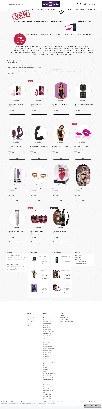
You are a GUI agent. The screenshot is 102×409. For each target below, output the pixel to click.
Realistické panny (50, 9)
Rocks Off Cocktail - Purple (15, 147)
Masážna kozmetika (66, 51)
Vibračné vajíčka (35, 47)
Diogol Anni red (56, 189)
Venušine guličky (60, 47)
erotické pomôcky (26, 65)
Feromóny (56, 34)
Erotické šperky (16, 53)
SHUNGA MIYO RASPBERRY (38, 104)
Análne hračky (15, 22)
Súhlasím (96, 406)
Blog (28, 325)
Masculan (75, 49)
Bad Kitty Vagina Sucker (65, 285)
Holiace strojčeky (80, 51)
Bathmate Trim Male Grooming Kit (17, 231)
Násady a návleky (56, 22)
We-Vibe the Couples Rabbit (82, 147)
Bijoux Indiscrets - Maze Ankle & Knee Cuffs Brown (40, 189)
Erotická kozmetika (36, 51)
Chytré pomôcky (75, 27)
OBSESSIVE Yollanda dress (59, 104)
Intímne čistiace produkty (20, 51)
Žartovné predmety (29, 53)
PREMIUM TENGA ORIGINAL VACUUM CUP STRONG (84, 104)
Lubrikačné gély (85, 49)
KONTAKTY (29, 323)
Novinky (23, 15)
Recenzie (29, 316)
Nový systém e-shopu (12, 264)
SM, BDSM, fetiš (72, 47)
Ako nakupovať (30, 318)
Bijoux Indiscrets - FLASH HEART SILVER (43, 256)
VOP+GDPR (29, 321)
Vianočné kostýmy (22, 47)
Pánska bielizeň (46, 34)
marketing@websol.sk (80, 264)
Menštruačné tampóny (55, 53)
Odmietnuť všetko (84, 406)
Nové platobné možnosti (13, 256)
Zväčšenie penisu (89, 53)
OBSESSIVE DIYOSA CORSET (60, 147)
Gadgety (91, 51)
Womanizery (35, 34)
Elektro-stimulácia (41, 49)
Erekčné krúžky (47, 47)
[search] (25, 4)
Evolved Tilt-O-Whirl (13, 189)
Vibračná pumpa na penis (65, 270)
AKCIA (21, 39)
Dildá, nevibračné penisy (83, 34)
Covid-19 (91, 22)
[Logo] (51, 4)
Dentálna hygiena (66, 55)
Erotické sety (42, 53)
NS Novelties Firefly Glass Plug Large (65, 256)
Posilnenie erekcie (68, 34)
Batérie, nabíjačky (38, 55)
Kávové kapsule (84, 47)
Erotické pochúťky (52, 55)
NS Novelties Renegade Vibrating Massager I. (40, 147)
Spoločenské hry (76, 53)
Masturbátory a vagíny (41, 22)
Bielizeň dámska (80, 9)
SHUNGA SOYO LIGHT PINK (15, 104)
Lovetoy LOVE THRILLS (36, 231)
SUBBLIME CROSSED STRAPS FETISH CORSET (43, 270)
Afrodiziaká (65, 12)
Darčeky (40, 9)
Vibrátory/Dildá (92, 9)
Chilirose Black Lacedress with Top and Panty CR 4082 (43, 285)
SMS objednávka (31, 320)
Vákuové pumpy (27, 22)
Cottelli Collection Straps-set (82, 189)
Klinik (67, 53)
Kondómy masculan (56, 69)
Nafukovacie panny (55, 49)
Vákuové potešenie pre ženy (24, 49)
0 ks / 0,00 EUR (91, 4)
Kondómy (66, 49)
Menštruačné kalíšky (51, 51)
